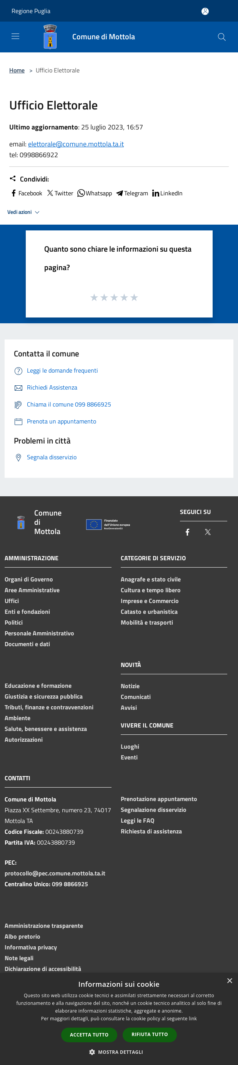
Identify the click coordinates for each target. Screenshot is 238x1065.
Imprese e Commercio (150, 600)
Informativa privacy (31, 947)
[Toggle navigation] (15, 36)
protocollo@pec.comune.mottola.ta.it (55, 873)
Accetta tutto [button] (89, 1034)
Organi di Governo (29, 579)
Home (17, 70)
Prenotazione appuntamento (159, 798)
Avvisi (129, 707)
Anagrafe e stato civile (151, 579)
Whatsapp (94, 193)
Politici (14, 622)
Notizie (130, 685)
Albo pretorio (22, 936)
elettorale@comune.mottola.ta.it (76, 144)
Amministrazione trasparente (44, 925)
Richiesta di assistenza (151, 831)
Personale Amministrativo (39, 633)
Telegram (131, 193)
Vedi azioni (24, 212)
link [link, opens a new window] (193, 1018)
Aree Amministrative (32, 590)
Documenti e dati (27, 643)
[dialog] (119, 1019)
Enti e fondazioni (27, 611)
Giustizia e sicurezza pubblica (44, 696)
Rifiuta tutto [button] (149, 1034)
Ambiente (17, 717)
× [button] (229, 981)
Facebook (25, 193)
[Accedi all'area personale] (205, 11)
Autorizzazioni (24, 739)
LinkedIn (167, 193)
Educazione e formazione (38, 685)
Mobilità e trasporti (147, 622)
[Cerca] (221, 37)
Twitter (59, 193)
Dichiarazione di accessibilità (43, 968)
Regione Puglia (31, 10)
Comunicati (136, 696)
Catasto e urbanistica (149, 611)
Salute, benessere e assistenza (46, 728)
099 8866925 (70, 884)
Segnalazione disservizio (153, 809)
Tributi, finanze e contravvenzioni (49, 707)
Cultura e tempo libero (151, 590)
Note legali (19, 958)
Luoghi (130, 746)
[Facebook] (187, 532)
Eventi (129, 757)
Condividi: (29, 179)
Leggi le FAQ (137, 820)
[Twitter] (207, 532)
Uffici (12, 600)
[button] (119, 1052)
